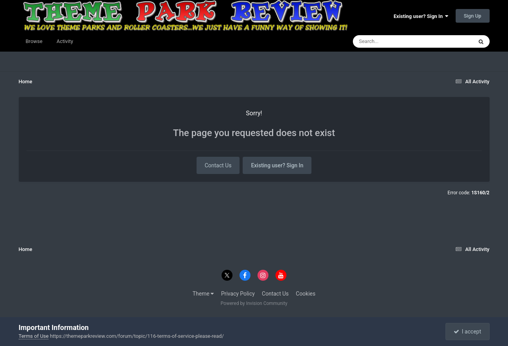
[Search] (393, 41)
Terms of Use (34, 336)
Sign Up (472, 16)
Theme (203, 293)
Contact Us (218, 165)
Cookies (305, 293)
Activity (65, 41)
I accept (467, 331)
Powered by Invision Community (254, 303)
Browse (34, 41)
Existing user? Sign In (421, 16)
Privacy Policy (238, 293)
